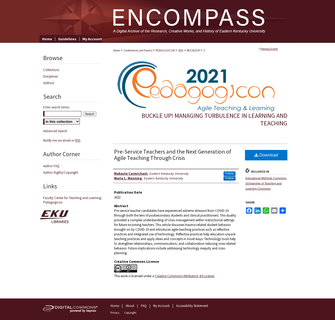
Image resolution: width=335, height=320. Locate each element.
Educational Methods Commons (265, 178)
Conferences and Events (138, 50)
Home (116, 50)
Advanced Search (55, 131)
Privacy (114, 313)
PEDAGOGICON (165, 50)
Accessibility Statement (192, 306)
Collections (51, 70)
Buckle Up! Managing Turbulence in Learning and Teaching (214, 119)
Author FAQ (51, 166)
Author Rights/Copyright (60, 172)
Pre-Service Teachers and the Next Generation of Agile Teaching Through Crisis (172, 154)
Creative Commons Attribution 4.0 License (184, 276)
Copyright (130, 313)
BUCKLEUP (193, 50)
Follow (229, 173)
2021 (181, 50)
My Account (161, 306)
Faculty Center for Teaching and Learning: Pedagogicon (72, 200)
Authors (48, 83)
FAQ (144, 306)
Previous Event (269, 49)
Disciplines (50, 76)
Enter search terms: (56, 107)
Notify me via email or (61, 140)
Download (266, 155)
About (130, 306)
